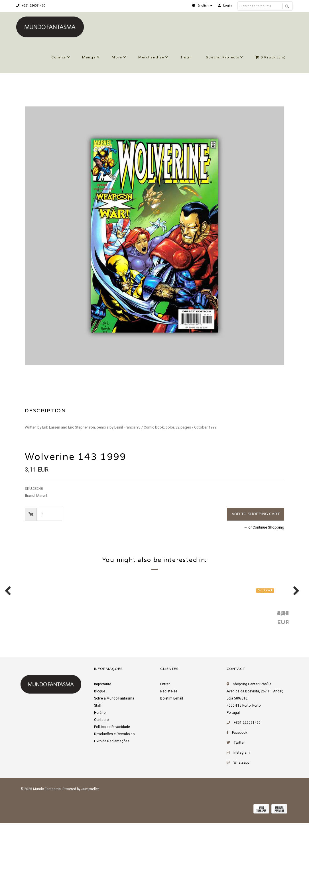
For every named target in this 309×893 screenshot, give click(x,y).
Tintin (186, 57)
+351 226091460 (30, 5)
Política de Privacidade (112, 799)
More (117, 57)
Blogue (99, 763)
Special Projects (222, 57)
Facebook (239, 805)
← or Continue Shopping (264, 527)
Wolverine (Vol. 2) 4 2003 (140, 685)
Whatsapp (241, 835)
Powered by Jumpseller (80, 861)
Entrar (165, 756)
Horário (99, 785)
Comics (58, 57)
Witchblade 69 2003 (217, 685)
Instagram (241, 825)
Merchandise (151, 57)
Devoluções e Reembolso (114, 806)
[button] (202, 5)
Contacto (101, 792)
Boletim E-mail (171, 770)
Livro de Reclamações (111, 813)
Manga (89, 57)
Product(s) (270, 57)
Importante (102, 756)
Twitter (239, 815)
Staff (97, 778)
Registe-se (168, 763)
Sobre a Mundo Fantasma (114, 770)
